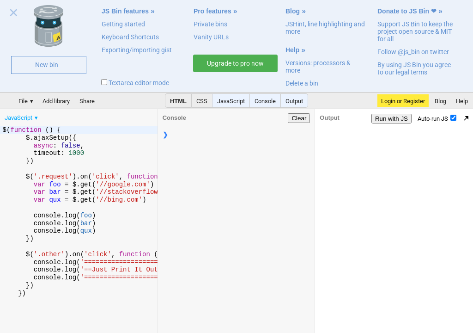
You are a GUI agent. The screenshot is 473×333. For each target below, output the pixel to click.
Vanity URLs (211, 37)
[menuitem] (22, 117)
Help (292, 50)
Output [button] (294, 101)
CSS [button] (201, 101)
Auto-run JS (437, 118)
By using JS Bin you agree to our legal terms (414, 68)
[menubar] (74, 116)
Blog (292, 11)
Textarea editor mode (135, 82)
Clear (298, 118)
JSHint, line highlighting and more (325, 27)
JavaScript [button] (231, 101)
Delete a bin (301, 83)
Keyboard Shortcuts (130, 37)
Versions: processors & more (318, 66)
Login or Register (403, 101)
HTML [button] (178, 101)
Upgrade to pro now (235, 63)
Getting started (123, 24)
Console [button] (265, 101)
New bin (46, 64)
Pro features (212, 11)
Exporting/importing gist (137, 50)
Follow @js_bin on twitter (413, 52)
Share (87, 101)
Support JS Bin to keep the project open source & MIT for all (415, 31)
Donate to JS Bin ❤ (407, 11)
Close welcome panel (13, 14)
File (23, 101)
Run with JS (391, 118)
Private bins (210, 24)
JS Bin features (125, 11)
